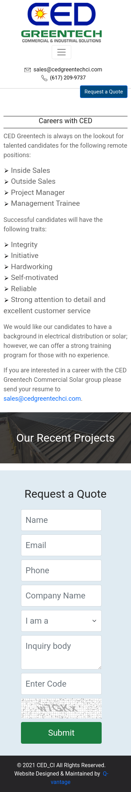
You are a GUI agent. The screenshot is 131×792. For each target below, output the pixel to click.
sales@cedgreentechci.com (68, 69)
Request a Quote (104, 92)
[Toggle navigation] (61, 52)
